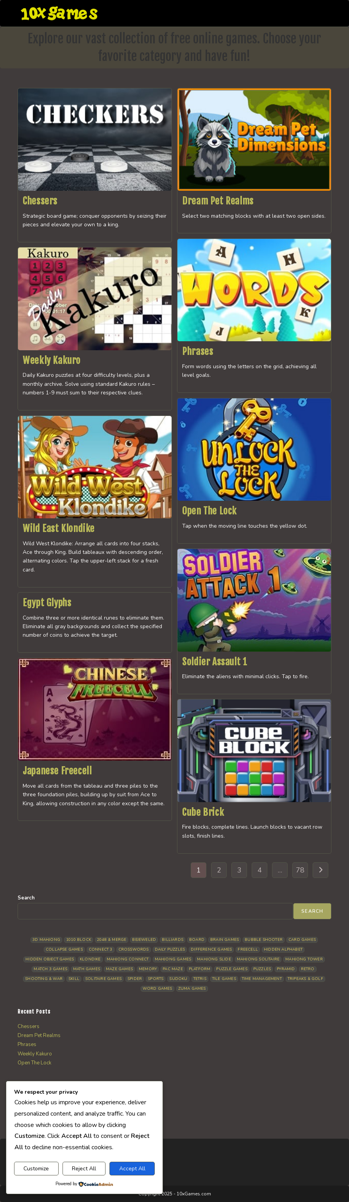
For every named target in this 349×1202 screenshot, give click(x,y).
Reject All (84, 1168)
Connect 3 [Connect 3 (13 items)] (101, 949)
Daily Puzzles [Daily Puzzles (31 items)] (170, 949)
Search (26, 897)
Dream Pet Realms (218, 201)
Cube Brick (203, 812)
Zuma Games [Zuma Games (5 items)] (192, 988)
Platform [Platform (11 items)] (200, 969)
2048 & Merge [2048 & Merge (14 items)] (111, 939)
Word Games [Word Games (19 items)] (157, 988)
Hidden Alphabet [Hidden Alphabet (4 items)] (283, 949)
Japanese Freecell (57, 771)
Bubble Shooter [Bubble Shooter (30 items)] (264, 939)
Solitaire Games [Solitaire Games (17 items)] (103, 979)
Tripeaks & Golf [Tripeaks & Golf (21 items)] (305, 979)
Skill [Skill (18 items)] (73, 979)
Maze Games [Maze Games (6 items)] (119, 969)
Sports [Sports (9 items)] (155, 979)
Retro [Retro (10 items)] (308, 969)
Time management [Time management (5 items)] (262, 979)
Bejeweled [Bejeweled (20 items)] (144, 939)
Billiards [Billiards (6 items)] (172, 939)
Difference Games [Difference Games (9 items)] (211, 949)
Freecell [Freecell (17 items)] (248, 949)
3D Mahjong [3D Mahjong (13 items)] (46, 939)
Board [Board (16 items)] (196, 939)
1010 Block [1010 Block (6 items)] (78, 939)
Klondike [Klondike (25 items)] (90, 959)
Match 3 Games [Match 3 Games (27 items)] (50, 969)
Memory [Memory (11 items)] (148, 969)
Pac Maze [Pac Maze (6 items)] (173, 969)
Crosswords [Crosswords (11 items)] (133, 949)
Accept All (132, 1168)
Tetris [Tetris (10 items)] (199, 979)
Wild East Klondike (59, 528)
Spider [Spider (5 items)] (134, 979)
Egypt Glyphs (47, 603)
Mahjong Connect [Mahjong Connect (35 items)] (128, 959)
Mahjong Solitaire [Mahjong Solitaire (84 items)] (258, 959)
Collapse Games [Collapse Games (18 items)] (64, 949)
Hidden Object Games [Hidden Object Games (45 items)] (49, 959)
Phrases (197, 351)
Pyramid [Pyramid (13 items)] (286, 969)
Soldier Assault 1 (214, 662)
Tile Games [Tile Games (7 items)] (224, 979)
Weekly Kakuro (52, 360)
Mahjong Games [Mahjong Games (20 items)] (173, 959)
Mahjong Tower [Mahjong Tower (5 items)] (304, 959)
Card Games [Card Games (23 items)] (302, 939)
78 (300, 870)
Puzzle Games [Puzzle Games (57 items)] (231, 969)
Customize (36, 1168)
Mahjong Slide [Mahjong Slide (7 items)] (214, 959)
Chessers (40, 201)
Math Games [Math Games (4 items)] (86, 969)
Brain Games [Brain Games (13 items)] (224, 939)
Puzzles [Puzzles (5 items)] (262, 969)
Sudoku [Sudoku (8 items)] (178, 979)
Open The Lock (209, 511)
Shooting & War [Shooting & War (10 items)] (44, 979)
